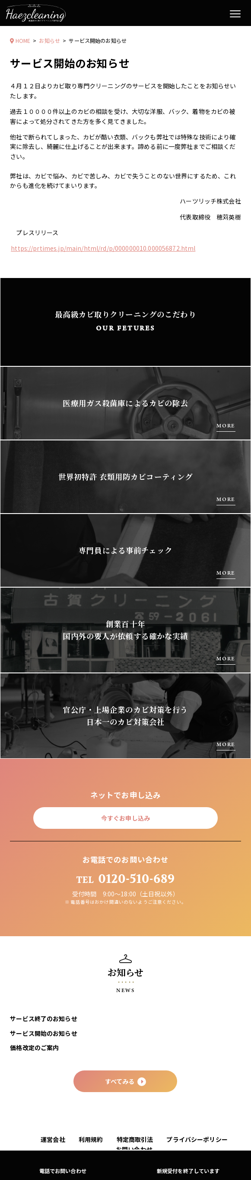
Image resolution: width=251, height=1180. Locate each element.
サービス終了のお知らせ (43, 1018)
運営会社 (53, 1139)
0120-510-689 (125, 879)
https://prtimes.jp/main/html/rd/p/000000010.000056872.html (103, 248)
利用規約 (91, 1139)
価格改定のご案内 (34, 1047)
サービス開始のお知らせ (43, 1033)
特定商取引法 (135, 1139)
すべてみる (125, 1081)
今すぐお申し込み (125, 818)
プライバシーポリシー (196, 1139)
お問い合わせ (134, 1149)
